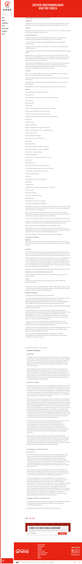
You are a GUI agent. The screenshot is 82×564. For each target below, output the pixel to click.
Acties (3, 26)
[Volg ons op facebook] (6, 10)
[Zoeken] (11, 14)
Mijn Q (3, 34)
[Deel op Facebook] (30, 518)
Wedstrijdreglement (41, 546)
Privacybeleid (40, 548)
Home (3, 18)
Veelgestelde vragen (41, 544)
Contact (39, 556)
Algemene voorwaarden (42, 554)
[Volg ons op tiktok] (10, 10)
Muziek (3, 20)
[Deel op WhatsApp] (33, 518)
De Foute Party (5, 29)
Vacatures (39, 558)
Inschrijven (62, 533)
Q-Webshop (4, 31)
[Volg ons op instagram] (4, 10)
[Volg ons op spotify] (8, 10)
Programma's (5, 23)
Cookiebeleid (40, 549)
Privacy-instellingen (41, 551)
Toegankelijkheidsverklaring (43, 553)
